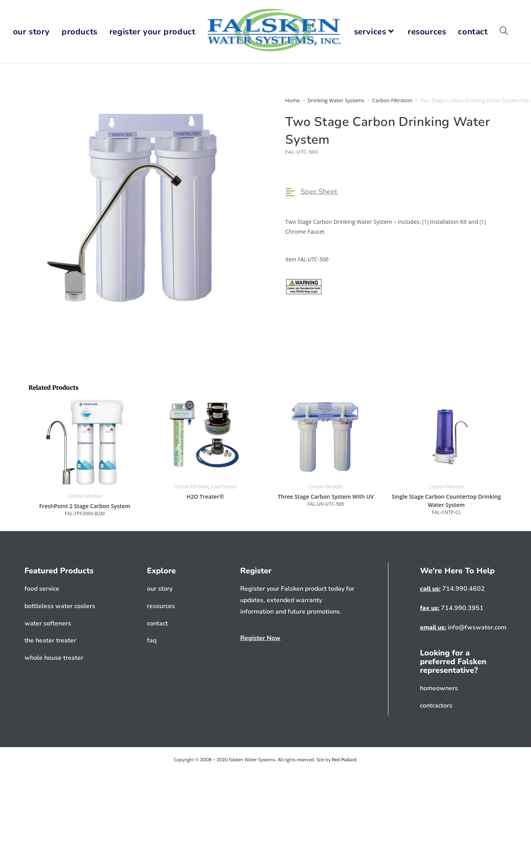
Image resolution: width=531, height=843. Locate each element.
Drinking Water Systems (335, 100)
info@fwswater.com (476, 627)
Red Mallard (344, 759)
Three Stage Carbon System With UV (326, 500)
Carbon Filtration (392, 100)
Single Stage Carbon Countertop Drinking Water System (446, 504)
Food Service (224, 486)
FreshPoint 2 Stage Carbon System (84, 509)
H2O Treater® (205, 496)
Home (292, 100)
